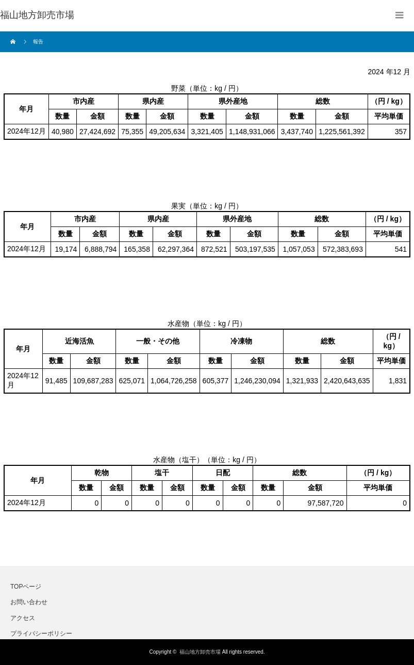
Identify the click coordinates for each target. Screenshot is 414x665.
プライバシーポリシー (41, 633)
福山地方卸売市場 (200, 652)
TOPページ (25, 586)
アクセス (22, 618)
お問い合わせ (28, 602)
